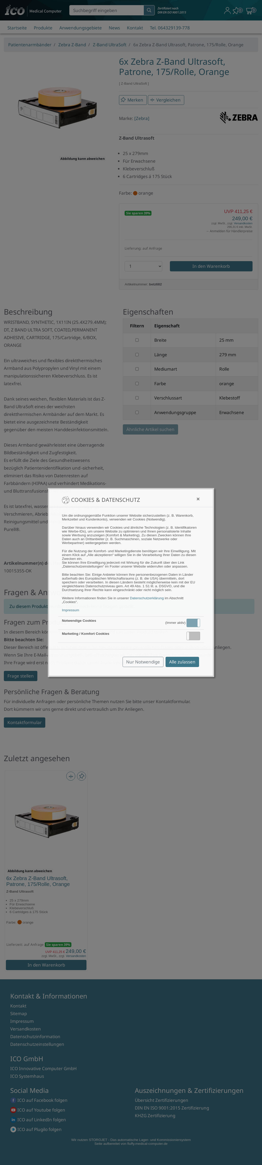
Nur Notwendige (143, 662)
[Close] (198, 499)
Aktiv (193, 623)
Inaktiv (195, 636)
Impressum (70, 610)
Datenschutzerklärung (147, 598)
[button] (193, 623)
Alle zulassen (182, 662)
